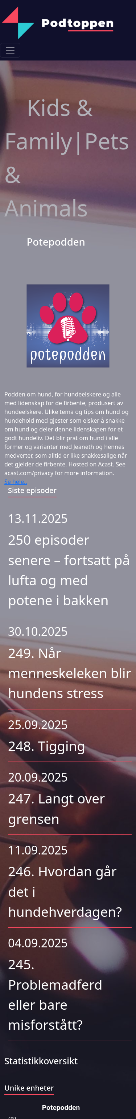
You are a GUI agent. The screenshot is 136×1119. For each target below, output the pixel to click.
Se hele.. (15, 482)
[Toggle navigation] (10, 50)
